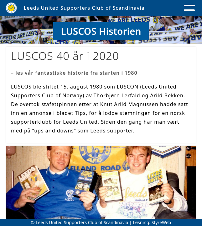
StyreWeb (161, 222)
